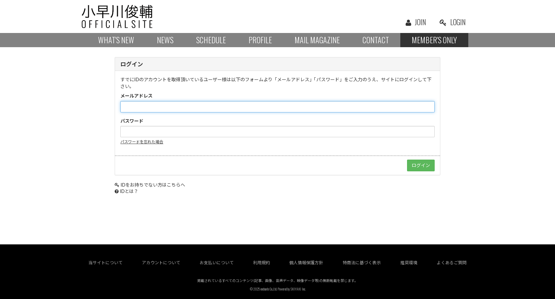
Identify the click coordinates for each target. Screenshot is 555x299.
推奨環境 (408, 262)
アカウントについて (161, 262)
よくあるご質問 (452, 262)
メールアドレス (136, 96)
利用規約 (261, 262)
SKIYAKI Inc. (298, 289)
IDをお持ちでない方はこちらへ (153, 185)
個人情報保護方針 (306, 262)
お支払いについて (217, 262)
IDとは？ (129, 191)
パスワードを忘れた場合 (141, 141)
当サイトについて (105, 262)
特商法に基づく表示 (362, 262)
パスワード (131, 121)
